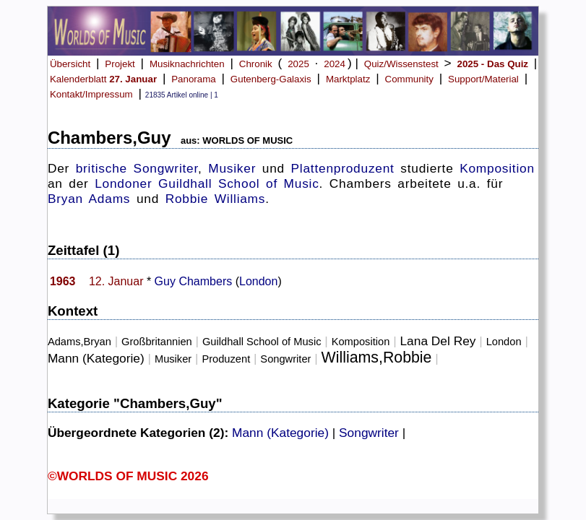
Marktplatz (348, 79)
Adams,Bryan (79, 341)
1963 (63, 281)
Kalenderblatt (103, 79)
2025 (298, 63)
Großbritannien (156, 341)
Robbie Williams (215, 198)
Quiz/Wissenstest (401, 63)
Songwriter (166, 168)
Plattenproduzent (343, 168)
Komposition (497, 168)
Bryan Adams (89, 198)
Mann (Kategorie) (96, 358)
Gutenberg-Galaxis (270, 79)
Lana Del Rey (437, 341)
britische (101, 168)
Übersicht (70, 63)
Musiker (232, 168)
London (258, 281)
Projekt (119, 63)
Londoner (123, 183)
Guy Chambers (194, 281)
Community (409, 79)
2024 (334, 63)
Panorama (193, 79)
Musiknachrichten (187, 63)
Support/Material (483, 79)
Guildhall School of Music (238, 183)
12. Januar (116, 281)
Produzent (226, 359)
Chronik (255, 63)
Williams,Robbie (377, 357)
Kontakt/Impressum (91, 94)
